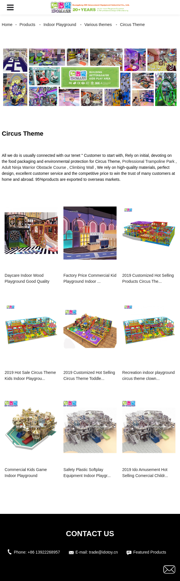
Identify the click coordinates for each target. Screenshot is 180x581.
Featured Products (149, 552)
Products (27, 24)
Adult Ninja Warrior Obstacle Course (34, 167)
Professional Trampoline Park (148, 161)
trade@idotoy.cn (103, 552)
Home (7, 24)
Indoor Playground (59, 24)
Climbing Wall (81, 167)
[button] (10, 7)
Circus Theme (132, 24)
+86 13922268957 (44, 552)
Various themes (98, 24)
